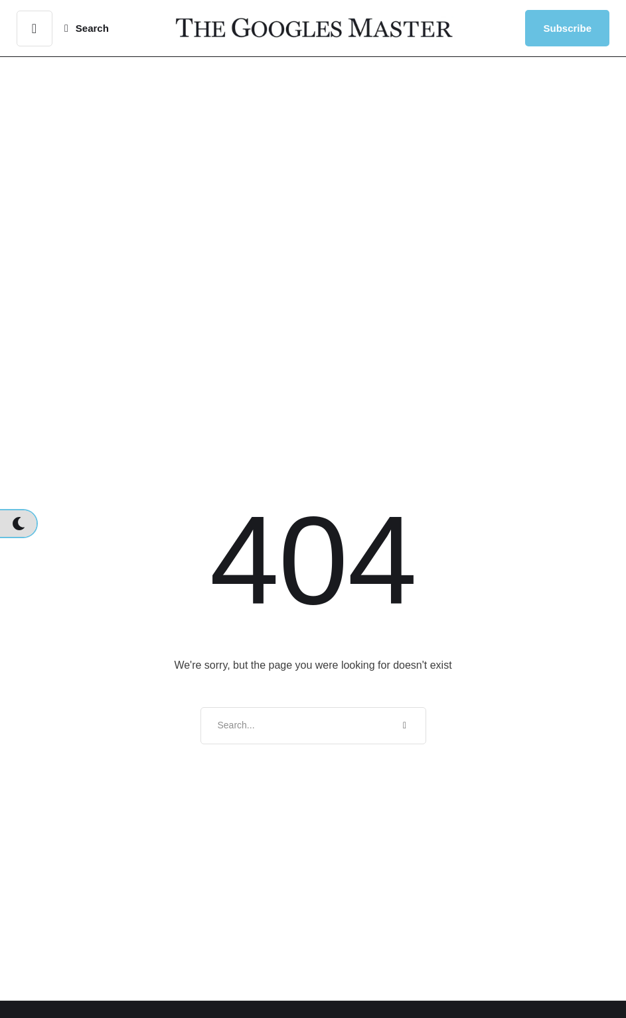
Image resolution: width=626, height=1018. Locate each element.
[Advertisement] (313, 188)
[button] (34, 28)
